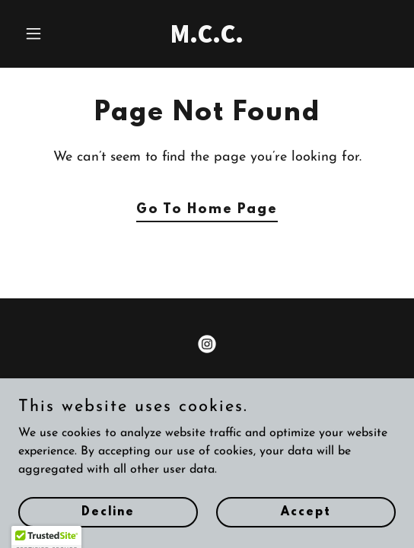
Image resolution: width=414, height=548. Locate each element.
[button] (46, 33)
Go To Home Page (207, 210)
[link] (207, 39)
